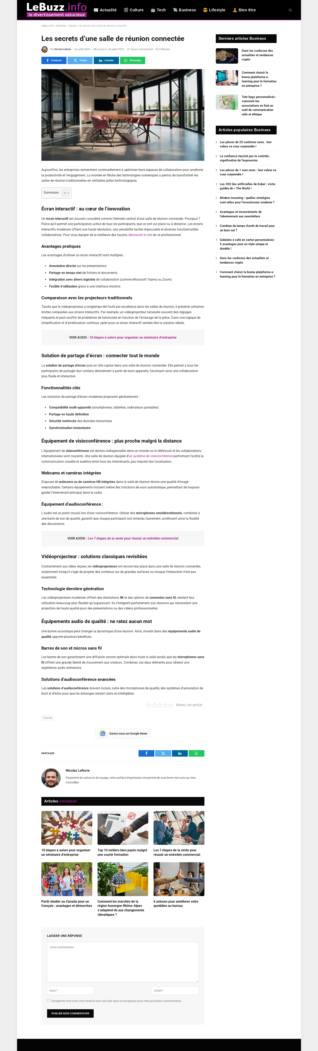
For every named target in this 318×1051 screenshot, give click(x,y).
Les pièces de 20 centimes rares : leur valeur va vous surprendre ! (246, 144)
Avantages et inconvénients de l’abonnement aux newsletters (241, 214)
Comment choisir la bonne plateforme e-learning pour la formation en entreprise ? (259, 79)
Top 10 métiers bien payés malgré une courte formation (122, 852)
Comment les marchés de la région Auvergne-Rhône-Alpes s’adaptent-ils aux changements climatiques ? (121, 908)
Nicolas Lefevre (63, 49)
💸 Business (184, 10)
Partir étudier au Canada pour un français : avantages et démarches (66, 904)
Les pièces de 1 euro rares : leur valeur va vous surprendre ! (248, 172)
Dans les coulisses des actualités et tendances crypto (257, 55)
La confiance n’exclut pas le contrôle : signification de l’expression (245, 158)
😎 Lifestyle (214, 10)
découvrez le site (140, 235)
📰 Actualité (105, 10)
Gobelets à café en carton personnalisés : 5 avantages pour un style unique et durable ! (248, 244)
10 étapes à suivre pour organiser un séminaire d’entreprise (133, 337)
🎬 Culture (134, 10)
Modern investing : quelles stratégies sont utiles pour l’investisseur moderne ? (247, 200)
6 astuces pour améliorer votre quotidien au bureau (176, 904)
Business (61, 25)
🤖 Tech (158, 10)
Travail (72, 25)
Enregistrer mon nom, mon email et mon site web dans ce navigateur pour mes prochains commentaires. (117, 1001)
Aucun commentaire (140, 49)
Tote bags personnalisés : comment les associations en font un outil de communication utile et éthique (259, 105)
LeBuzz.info (47, 25)
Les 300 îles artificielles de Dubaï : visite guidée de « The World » (247, 186)
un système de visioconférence (151, 456)
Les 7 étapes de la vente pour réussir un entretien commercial (133, 538)
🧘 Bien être (244, 10)
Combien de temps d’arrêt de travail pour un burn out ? (247, 228)
